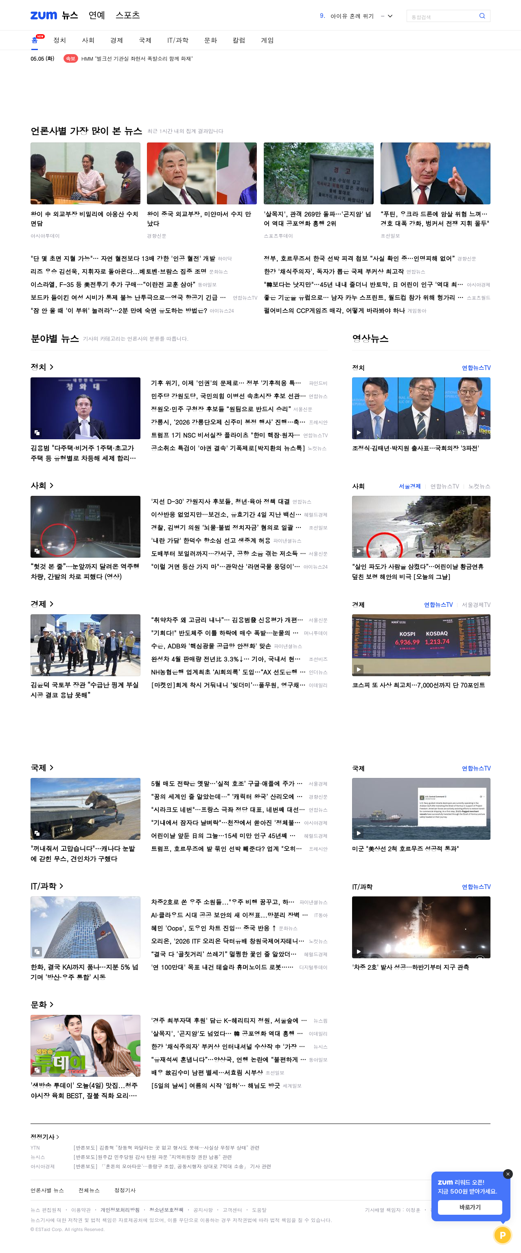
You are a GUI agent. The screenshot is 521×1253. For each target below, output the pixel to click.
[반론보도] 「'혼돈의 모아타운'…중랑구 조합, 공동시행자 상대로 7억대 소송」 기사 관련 (172, 1166)
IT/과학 (177, 40)
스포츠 (128, 15)
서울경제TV (476, 604)
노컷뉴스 (479, 486)
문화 (210, 40)
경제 (116, 40)
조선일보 (390, 235)
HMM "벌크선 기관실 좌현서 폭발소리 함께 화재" (137, 58)
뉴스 (70, 15)
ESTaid (42, 1229)
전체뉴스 (89, 1190)
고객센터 (232, 1209)
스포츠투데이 (278, 235)
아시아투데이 (45, 235)
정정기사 (42, 1137)
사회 (88, 40)
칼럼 (238, 40)
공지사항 (203, 1209)
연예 (97, 15)
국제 (145, 40)
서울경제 (410, 486)
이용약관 (81, 1209)
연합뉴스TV (476, 368)
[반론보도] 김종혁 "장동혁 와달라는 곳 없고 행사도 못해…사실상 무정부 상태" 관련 (166, 1147)
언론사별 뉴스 (47, 1190)
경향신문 (156, 235)
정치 (59, 40)
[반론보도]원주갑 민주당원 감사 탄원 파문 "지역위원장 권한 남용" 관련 (152, 1156)
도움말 (259, 1209)
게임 (267, 40)
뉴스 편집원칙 (46, 1209)
